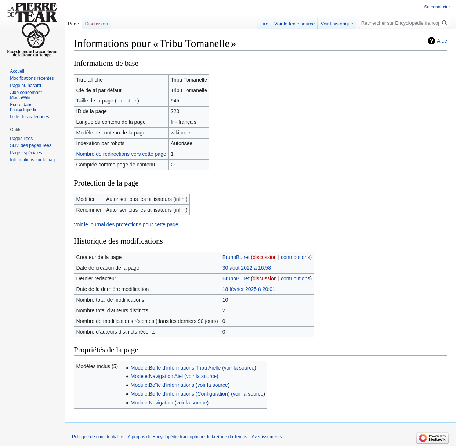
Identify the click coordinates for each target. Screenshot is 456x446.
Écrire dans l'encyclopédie (23, 107)
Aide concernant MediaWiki (26, 95)
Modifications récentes (32, 78)
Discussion (96, 23)
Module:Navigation (152, 403)
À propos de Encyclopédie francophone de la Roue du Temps (187, 436)
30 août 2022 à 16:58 (246, 268)
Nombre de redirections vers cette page (121, 154)
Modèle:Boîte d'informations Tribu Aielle (176, 368)
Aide (442, 41)
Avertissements (266, 436)
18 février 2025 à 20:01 (248, 289)
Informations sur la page (33, 159)
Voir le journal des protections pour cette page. (127, 224)
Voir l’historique (337, 23)
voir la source (239, 368)
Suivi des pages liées (30, 145)
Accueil (17, 71)
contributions (295, 257)
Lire (264, 23)
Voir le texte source (294, 23)
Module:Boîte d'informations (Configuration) (180, 394)
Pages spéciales (26, 152)
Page (73, 23)
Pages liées (21, 138)
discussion (264, 257)
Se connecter (437, 7)
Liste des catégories (29, 116)
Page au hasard (25, 85)
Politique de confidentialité (97, 436)
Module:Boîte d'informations (162, 385)
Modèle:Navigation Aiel (157, 376)
